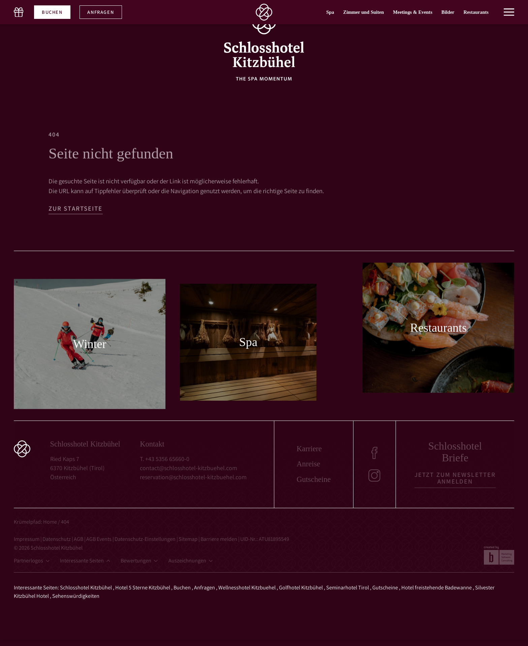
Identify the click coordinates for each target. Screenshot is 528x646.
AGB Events (99, 539)
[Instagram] (374, 475)
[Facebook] (374, 453)
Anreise (308, 464)
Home (50, 521)
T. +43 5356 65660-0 (164, 459)
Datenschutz (57, 539)
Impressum (27, 539)
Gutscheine (314, 480)
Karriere (309, 449)
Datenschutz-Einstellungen (146, 539)
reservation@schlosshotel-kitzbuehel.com (193, 477)
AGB (79, 539)
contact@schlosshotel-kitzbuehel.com (188, 468)
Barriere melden (219, 539)
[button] (509, 8)
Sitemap (188, 539)
